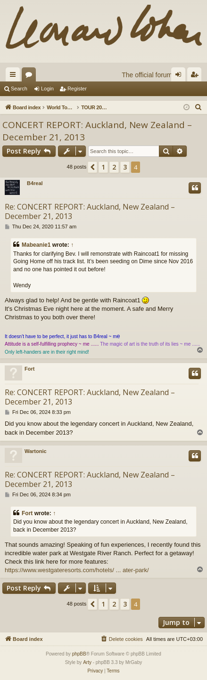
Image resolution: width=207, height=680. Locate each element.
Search (19, 88)
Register (77, 88)
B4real (35, 183)
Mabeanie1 (36, 245)
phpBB (79, 653)
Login (47, 88)
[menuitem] (198, 107)
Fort (29, 369)
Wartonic (36, 451)
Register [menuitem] (196, 76)
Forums (30, 76)
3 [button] (125, 166)
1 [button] (103, 166)
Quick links (14, 76)
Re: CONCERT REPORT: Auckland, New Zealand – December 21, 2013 (90, 211)
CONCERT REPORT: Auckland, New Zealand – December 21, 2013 (97, 131)
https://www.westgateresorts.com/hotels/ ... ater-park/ (77, 570)
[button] (92, 167)
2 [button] (114, 166)
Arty (87, 662)
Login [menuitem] (180, 76)
